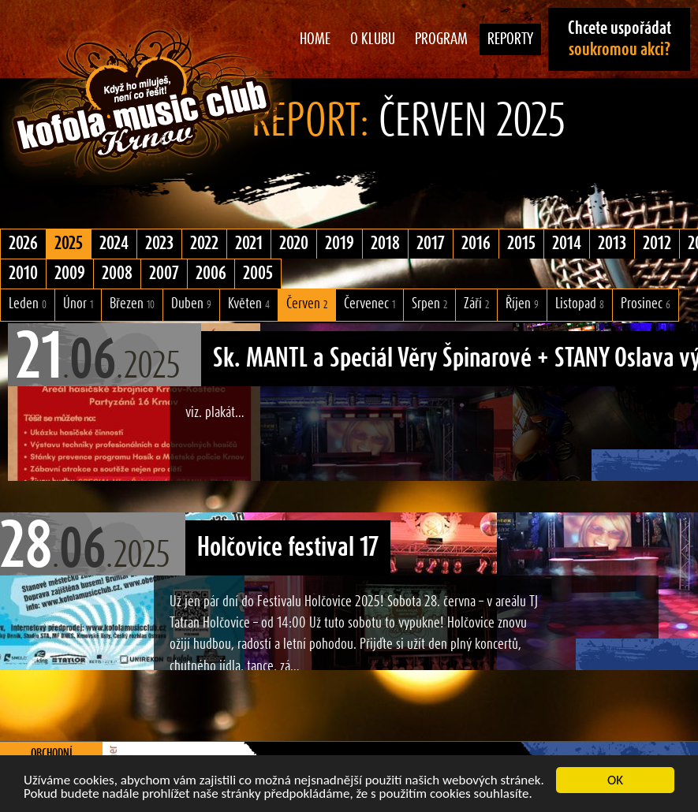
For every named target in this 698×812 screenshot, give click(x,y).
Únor (78, 304)
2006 (211, 273)
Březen (132, 304)
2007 (164, 273)
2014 (566, 243)
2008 (117, 273)
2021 (249, 243)
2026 (23, 243)
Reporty (510, 39)
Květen (249, 304)
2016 (476, 243)
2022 (204, 243)
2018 (385, 243)
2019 (339, 243)
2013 (612, 243)
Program (441, 39)
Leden (28, 304)
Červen (306, 304)
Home (315, 39)
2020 (293, 243)
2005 (258, 273)
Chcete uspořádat (619, 39)
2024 (114, 243)
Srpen (429, 304)
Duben (191, 304)
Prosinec (645, 304)
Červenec (369, 304)
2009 (69, 273)
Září (476, 304)
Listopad (579, 304)
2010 (23, 273)
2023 (159, 243)
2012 (657, 243)
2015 (521, 243)
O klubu (372, 39)
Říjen (522, 304)
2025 (68, 243)
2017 (430, 243)
